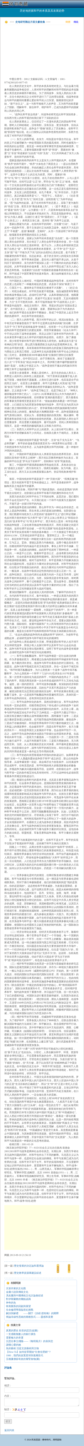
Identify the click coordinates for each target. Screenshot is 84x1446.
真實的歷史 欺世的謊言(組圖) (22, 1330)
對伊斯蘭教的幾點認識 (18, 1299)
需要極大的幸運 (14, 1337)
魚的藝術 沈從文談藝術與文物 (22, 1348)
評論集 (8, 1367)
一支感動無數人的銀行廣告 (21, 1334)
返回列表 (9, 1430)
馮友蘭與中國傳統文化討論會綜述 (24, 1295)
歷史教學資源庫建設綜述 (27, 1273)
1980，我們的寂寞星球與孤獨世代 (24, 1355)
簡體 (67, 22)
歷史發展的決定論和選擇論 (29, 1265)
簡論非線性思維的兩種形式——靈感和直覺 (29, 1317)
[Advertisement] (44, 48)
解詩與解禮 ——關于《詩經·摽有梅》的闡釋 (32, 1313)
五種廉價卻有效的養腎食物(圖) (23, 1359)
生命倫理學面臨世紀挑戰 (19, 1309)
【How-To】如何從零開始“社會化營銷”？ (28, 1352)
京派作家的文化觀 (16, 1288)
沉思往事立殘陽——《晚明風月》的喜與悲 (29, 1341)
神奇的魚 (11, 1302)
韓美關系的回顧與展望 (18, 1306)
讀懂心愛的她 (13, 1344)
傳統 (75, 22)
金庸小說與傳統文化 (17, 1292)
